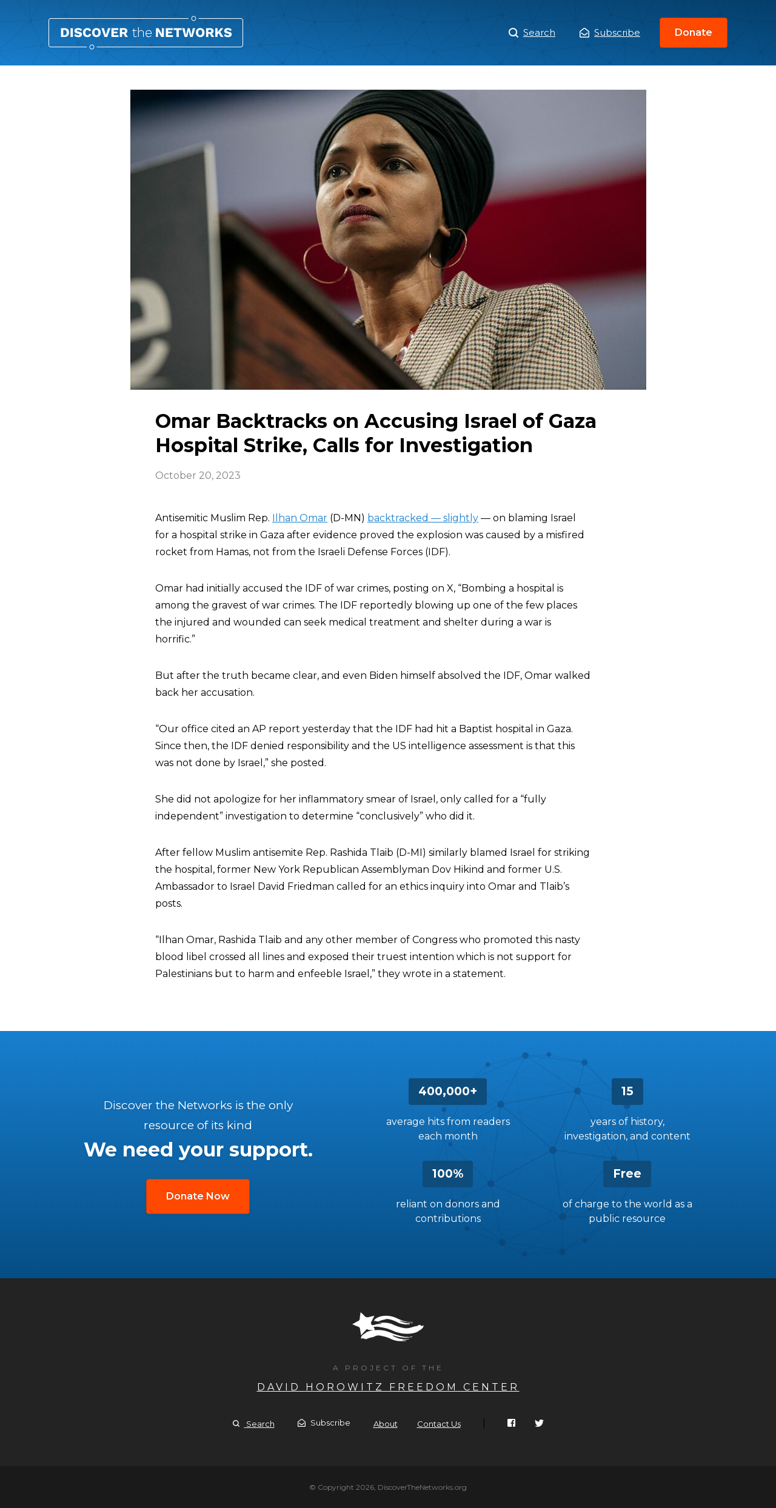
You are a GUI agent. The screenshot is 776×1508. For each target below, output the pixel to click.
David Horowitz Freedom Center (388, 1387)
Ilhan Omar (299, 518)
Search (532, 33)
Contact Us (439, 1424)
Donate (693, 32)
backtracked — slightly (422, 518)
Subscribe (610, 32)
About (385, 1424)
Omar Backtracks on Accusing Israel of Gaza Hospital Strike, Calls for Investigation (145, 33)
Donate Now (198, 1196)
